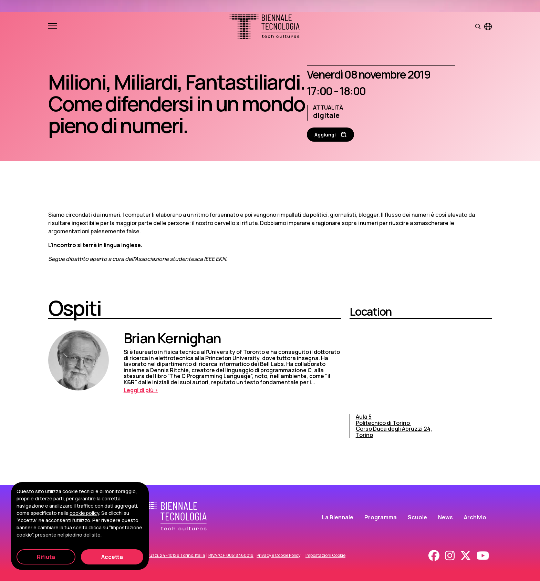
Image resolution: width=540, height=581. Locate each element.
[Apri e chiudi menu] (52, 26)
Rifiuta (46, 557)
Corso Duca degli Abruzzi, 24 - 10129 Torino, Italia (156, 555)
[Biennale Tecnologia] (264, 26)
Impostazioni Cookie (325, 555)
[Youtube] (483, 555)
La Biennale (337, 517)
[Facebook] (434, 555)
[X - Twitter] (465, 555)
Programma (380, 517)
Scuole (417, 517)
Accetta (112, 557)
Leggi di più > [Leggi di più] (141, 390)
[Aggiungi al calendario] (330, 135)
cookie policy (84, 513)
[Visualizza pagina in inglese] (488, 26)
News (445, 517)
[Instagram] (449, 555)
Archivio (475, 517)
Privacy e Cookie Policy (278, 555)
